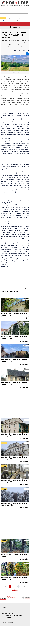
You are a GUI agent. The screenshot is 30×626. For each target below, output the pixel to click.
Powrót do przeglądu (23, 288)
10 (22, 601)
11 (24, 601)
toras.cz (11, 622)
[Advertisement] (15, 404)
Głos (5, 622)
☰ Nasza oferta (15, 27)
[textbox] (14, 14)
